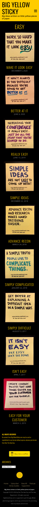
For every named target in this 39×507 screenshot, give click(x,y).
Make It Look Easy (19, 67)
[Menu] (35, 10)
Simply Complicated (19, 284)
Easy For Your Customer (19, 417)
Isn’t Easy (19, 371)
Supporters (26, 486)
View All (24, 483)
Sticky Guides (14, 486)
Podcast (32, 483)
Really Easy (19, 154)
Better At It (19, 110)
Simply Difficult (19, 327)
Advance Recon (19, 241)
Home (6, 483)
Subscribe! (15, 483)
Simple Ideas (19, 197)
